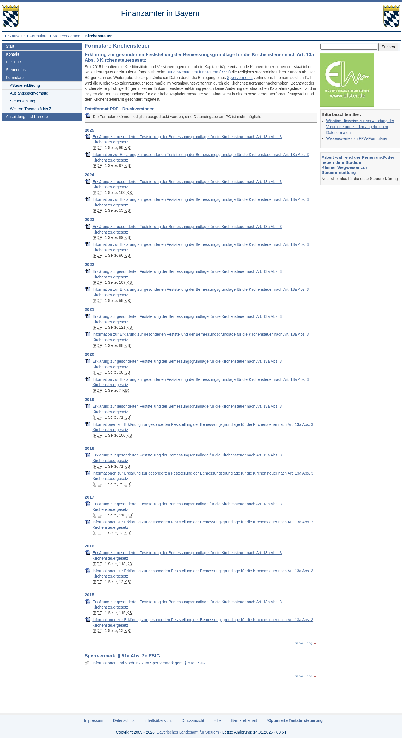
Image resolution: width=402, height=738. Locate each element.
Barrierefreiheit (244, 720)
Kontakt (12, 54)
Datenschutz (124, 720)
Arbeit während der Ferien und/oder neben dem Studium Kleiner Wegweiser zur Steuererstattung (358, 165)
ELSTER (13, 62)
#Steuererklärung (25, 85)
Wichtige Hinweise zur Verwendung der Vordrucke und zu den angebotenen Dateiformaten (360, 127)
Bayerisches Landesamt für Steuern (188, 732)
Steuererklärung (66, 36)
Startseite (16, 36)
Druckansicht (192, 720)
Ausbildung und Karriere (27, 116)
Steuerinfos (16, 70)
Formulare (38, 36)
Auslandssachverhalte (29, 93)
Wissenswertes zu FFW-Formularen (357, 138)
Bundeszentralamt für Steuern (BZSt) (198, 72)
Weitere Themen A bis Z (31, 109)
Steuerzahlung (22, 101)
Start (10, 46)
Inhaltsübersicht (158, 720)
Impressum (93, 720)
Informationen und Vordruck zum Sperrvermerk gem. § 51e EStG (148, 663)
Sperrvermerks (240, 77)
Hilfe (218, 720)
